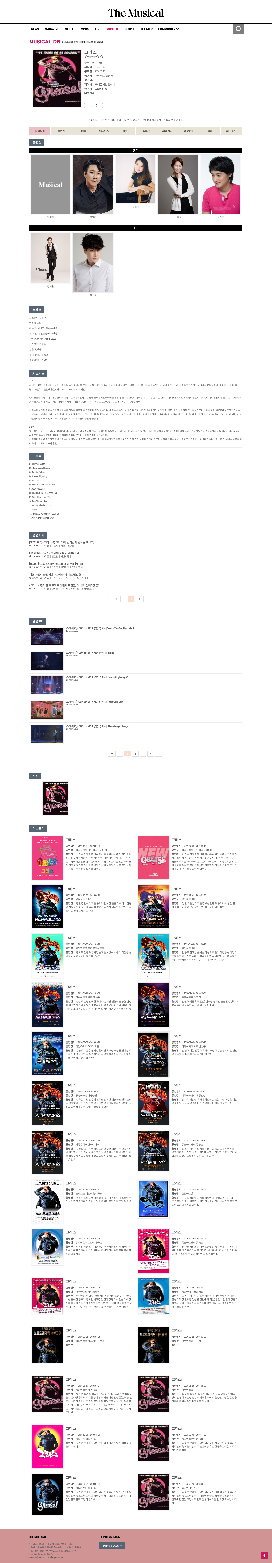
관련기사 (167, 131)
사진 (209, 131)
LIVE (98, 29)
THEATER (147, 29)
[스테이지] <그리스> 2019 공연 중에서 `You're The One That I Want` (100, 628)
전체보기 (40, 131)
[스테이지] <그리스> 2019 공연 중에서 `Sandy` (90, 652)
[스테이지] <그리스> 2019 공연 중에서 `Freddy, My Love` (95, 701)
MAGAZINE (52, 29)
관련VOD (188, 131)
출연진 (61, 131)
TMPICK (84, 29)
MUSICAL (113, 29)
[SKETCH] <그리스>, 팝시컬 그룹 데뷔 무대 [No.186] (56, 563)
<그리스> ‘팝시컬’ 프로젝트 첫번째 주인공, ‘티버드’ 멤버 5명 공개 (65, 585)
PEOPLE (129, 29)
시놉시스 (104, 131)
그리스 (71, 840)
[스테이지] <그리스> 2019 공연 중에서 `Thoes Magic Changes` (98, 726)
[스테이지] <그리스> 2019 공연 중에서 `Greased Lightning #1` (97, 677)
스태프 (82, 131)
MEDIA (69, 29)
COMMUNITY (168, 29)
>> (162, 599)
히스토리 (231, 131)
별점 (125, 131)
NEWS (35, 29)
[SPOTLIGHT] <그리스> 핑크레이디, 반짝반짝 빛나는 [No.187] (61, 542)
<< (108, 599)
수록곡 (146, 131)
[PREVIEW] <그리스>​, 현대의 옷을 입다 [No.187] (54, 553)
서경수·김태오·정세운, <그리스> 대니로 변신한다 (56, 574)
